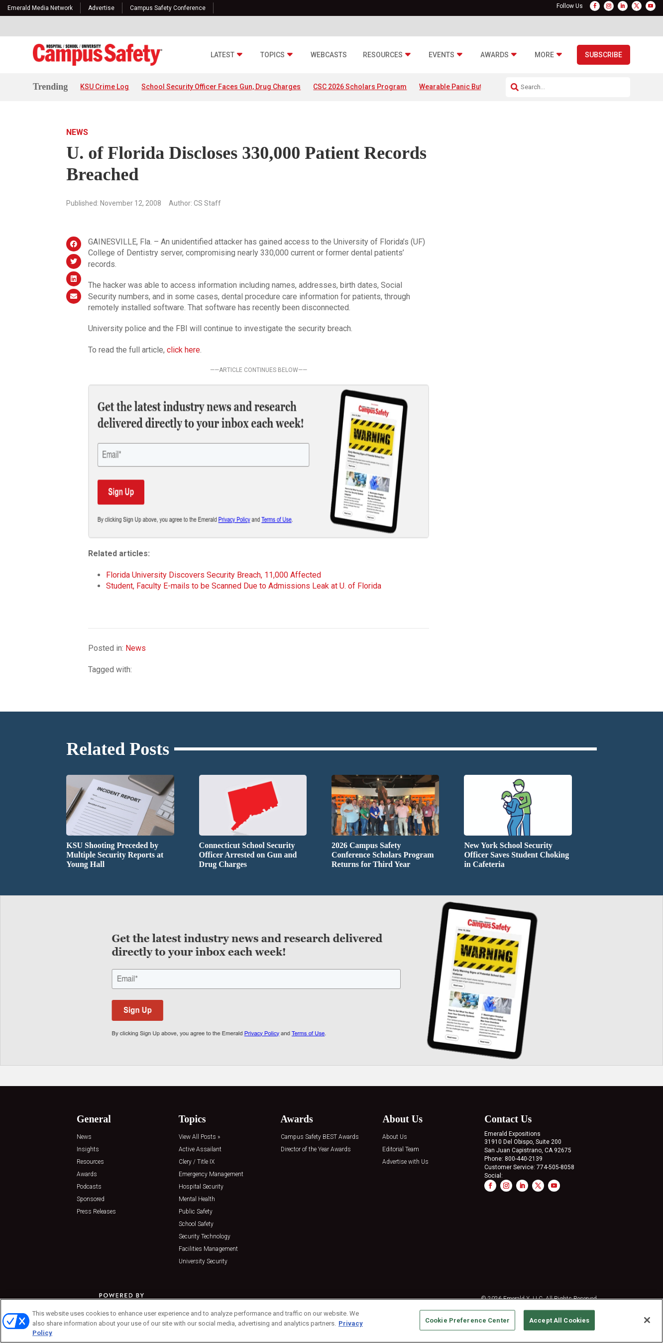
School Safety (196, 1224)
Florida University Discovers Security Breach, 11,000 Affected (213, 575)
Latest (222, 55)
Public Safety (196, 1212)
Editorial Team (400, 1149)
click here (183, 350)
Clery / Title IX (197, 1162)
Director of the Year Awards (316, 1149)
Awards (494, 55)
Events (441, 55)
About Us (394, 1137)
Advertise (101, 8)
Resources (383, 55)
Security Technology (204, 1236)
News (77, 132)
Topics (272, 55)
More (544, 55)
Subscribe (603, 55)
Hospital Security (201, 1187)
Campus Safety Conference (168, 8)
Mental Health (197, 1199)
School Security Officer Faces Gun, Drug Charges (221, 87)
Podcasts (89, 1187)
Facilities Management (208, 1249)
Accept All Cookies (559, 1320)
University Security (203, 1261)
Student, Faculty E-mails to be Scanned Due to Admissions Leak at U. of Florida (243, 586)
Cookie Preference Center (467, 1320)
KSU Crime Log (104, 87)
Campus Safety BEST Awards (320, 1137)
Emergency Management (211, 1174)
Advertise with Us (405, 1162)
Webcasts (329, 55)
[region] (331, 1321)
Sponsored (91, 1199)
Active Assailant (200, 1149)
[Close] (647, 1320)
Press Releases (96, 1212)
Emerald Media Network (40, 8)
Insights (88, 1149)
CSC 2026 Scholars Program (360, 87)
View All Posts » (199, 1137)
